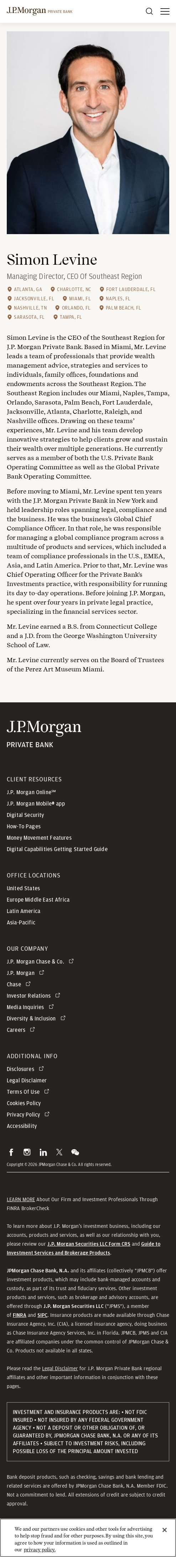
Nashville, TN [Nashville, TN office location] (30, 308)
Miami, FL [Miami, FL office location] (80, 298)
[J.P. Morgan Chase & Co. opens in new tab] (41, 962)
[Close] (164, 1533)
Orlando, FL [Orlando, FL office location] (76, 308)
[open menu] (165, 11)
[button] (11, 1152)
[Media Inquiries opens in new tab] (31, 1007)
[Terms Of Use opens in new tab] (29, 1092)
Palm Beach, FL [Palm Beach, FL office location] (123, 308)
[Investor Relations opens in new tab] (35, 996)
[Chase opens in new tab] (20, 984)
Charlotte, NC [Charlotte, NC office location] (74, 289)
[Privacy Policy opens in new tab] (29, 1115)
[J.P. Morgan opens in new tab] (27, 973)
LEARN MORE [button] (21, 1199)
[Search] (149, 11)
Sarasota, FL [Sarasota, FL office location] (29, 317)
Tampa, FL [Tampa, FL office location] (71, 317)
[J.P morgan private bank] (39, 11)
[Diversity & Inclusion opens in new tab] (37, 1019)
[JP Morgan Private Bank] (44, 734)
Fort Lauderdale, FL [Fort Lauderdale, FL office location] (131, 289)
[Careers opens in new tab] (22, 1030)
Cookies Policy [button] (24, 1103)
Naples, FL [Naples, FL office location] (118, 298)
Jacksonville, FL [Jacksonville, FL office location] (34, 298)
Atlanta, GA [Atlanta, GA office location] (28, 289)
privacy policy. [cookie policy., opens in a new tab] (40, 1553)
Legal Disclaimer (60, 1368)
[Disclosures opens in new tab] (26, 1069)
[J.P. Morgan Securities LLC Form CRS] (88, 1244)
